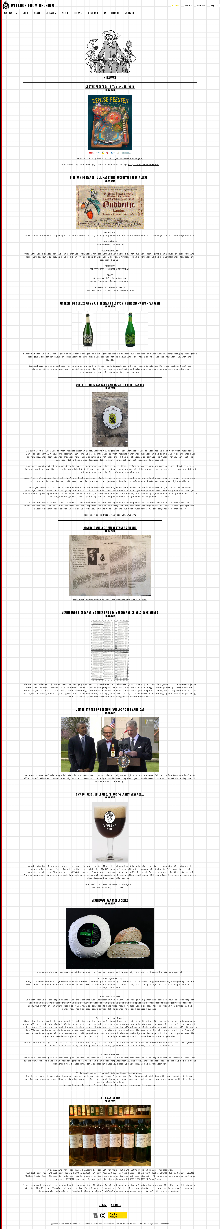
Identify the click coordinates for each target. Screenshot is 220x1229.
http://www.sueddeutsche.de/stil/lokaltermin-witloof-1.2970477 (110, 600)
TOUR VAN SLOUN (110, 1098)
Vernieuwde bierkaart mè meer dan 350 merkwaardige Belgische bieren (110, 613)
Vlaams (175, 6)
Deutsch (201, 6)
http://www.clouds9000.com (143, 165)
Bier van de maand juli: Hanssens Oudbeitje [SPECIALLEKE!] (110, 178)
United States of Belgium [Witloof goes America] (110, 710)
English (215, 6)
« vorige (103, 1205)
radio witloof (111, 13)
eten (25, 13)
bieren (37, 13)
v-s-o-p (65, 13)
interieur (93, 13)
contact (129, 13)
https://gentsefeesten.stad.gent (124, 159)
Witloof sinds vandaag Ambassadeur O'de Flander (110, 385)
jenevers (51, 13)
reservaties (10, 13)
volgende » (116, 1205)
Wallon (188, 6)
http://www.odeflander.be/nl (119, 515)
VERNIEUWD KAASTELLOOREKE (110, 901)
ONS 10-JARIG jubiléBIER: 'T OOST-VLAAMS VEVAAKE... (110, 795)
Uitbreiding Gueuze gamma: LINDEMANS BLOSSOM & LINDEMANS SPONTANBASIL (110, 304)
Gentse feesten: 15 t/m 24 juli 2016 (110, 87)
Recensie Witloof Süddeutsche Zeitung (110, 528)
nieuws (78, 13)
